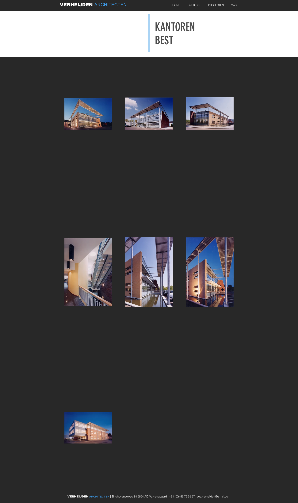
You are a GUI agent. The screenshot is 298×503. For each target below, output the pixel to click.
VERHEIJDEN (77, 4)
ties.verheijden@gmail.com (213, 496)
